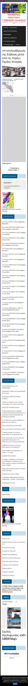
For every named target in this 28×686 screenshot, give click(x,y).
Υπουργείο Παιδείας (8, 572)
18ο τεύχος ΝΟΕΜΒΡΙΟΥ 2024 (10, 281)
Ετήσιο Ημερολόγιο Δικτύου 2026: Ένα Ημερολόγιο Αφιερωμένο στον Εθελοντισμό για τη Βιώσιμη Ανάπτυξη (13, 440)
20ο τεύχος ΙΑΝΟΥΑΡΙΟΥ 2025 (10, 270)
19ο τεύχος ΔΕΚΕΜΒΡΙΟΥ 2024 (10, 276)
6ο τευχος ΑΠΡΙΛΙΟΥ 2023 (9, 345)
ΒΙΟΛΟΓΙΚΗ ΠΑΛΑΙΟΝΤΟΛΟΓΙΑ (10, 407)
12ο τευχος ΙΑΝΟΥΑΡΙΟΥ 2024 (10, 313)
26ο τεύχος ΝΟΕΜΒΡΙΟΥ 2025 (10, 238)
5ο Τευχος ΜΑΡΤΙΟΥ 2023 (9, 351)
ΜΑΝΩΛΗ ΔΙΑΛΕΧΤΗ (7, 79)
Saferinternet (6, 539)
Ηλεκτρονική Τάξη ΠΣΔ (8, 551)
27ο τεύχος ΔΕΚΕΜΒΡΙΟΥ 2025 (10, 232)
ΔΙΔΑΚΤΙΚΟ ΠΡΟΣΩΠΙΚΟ (10, 31)
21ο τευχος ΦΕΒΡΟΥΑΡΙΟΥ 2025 (11, 265)
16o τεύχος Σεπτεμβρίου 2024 (10, 286)
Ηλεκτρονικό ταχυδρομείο (9, 554)
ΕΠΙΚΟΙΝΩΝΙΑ (7, 34)
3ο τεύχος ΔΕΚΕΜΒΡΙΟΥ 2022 (10, 362)
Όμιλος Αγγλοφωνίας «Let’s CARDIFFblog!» (14, 635)
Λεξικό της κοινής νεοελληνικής (11, 558)
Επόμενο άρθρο (13, 170)
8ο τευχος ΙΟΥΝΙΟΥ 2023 (9, 335)
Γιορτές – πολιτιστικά (10, 28)
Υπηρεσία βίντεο (7, 568)
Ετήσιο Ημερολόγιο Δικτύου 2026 (11, 425)
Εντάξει (15, 683)
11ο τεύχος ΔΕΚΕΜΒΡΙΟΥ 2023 (10, 319)
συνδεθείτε (7, 188)
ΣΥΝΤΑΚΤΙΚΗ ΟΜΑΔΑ (9, 41)
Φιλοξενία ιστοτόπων (8, 575)
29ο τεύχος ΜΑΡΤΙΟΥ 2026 (9, 222)
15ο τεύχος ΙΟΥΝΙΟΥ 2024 (9, 302)
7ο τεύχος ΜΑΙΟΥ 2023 (8, 340)
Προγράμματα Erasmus (8, 483)
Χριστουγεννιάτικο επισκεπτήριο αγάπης (13, 429)
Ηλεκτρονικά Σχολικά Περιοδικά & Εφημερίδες (14, 1)
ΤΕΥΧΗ (18, 45)
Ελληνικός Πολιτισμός (8, 547)
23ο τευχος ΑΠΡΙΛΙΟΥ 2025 (9, 254)
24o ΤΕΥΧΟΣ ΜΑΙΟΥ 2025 (9, 249)
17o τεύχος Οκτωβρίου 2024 (10, 292)
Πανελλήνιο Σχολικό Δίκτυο (10, 561)
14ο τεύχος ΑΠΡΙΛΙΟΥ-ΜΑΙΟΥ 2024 (12, 297)
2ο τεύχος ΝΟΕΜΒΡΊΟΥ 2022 (10, 367)
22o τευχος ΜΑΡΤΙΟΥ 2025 (9, 259)
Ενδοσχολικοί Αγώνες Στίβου (10, 474)
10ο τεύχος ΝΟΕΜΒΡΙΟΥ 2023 (10, 324)
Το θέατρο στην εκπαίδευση (10, 565)
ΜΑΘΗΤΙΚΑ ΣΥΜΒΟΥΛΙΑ (10, 38)
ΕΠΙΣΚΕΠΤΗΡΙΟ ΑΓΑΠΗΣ (9, 456)
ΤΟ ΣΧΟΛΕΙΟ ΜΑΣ (8, 45)
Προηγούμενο (14, 168)
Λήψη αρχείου (6, 163)
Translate (4, 604)
